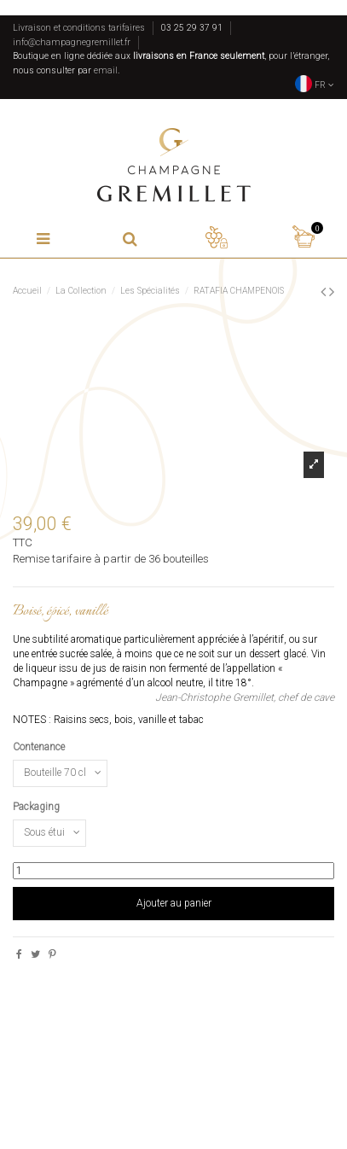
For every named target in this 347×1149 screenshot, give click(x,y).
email (106, 70)
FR (314, 84)
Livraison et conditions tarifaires (79, 27)
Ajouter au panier (173, 903)
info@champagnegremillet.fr (71, 42)
